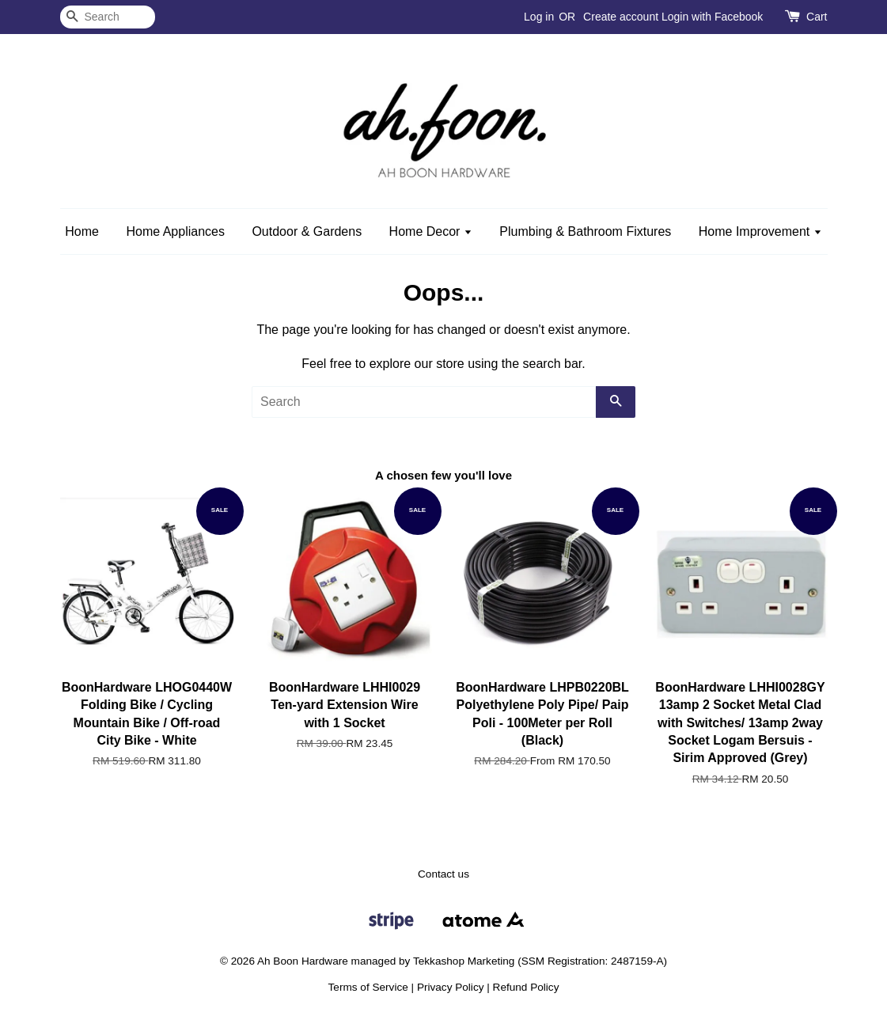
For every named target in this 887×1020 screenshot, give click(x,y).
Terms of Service (368, 987)
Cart (816, 16)
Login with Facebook (712, 16)
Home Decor (430, 231)
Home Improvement (760, 231)
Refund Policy (526, 987)
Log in (539, 16)
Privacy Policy (450, 987)
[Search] (107, 17)
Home (82, 231)
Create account (620, 16)
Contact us (443, 874)
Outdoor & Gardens (307, 231)
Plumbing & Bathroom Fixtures (585, 231)
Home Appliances (175, 231)
